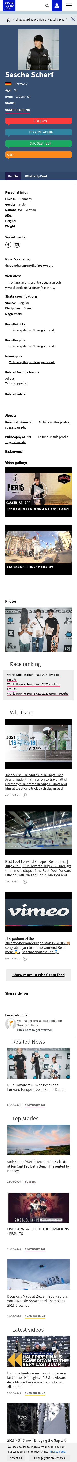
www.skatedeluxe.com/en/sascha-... (30, 287)
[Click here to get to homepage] (8, 19)
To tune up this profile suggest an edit (35, 282)
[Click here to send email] (27, 1003)
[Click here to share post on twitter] (18, 1003)
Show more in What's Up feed (38, 974)
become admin (41, 132)
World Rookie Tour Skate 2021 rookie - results (33, 686)
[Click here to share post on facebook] (9, 1003)
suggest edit (41, 143)
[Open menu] (69, 5)
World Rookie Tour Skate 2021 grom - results (37, 693)
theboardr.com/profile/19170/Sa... (29, 265)
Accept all (16, 1458)
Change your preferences (49, 1458)
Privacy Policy (57, 1451)
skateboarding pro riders (31, 19)
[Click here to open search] (47, 5)
